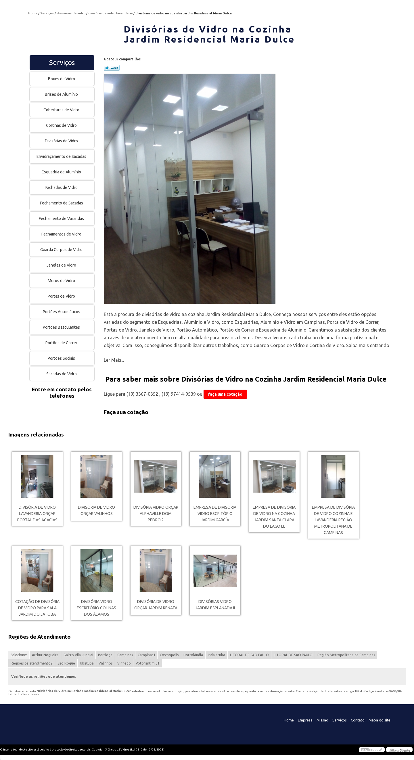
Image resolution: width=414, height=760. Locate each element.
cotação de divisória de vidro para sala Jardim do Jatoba (37, 608)
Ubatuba (87, 663)
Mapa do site (379, 720)
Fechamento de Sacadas (62, 203)
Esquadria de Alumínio (62, 172)
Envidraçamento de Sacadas (62, 156)
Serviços (62, 62)
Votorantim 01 (148, 663)
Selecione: (19, 655)
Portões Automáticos (62, 311)
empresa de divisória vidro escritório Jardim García (214, 513)
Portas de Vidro (62, 296)
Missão (322, 720)
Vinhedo (124, 663)
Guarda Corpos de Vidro (61, 249)
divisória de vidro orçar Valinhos (96, 510)
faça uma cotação (225, 394)
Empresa (305, 720)
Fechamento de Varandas (62, 218)
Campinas (125, 655)
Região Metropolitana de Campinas (346, 655)
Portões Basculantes (62, 327)
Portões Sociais (62, 358)
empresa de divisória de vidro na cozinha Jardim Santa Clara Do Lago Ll (274, 517)
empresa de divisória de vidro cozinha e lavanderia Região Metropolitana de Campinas (333, 520)
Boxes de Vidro (62, 78)
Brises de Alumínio (62, 94)
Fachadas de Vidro (61, 187)
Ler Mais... (114, 360)
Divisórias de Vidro (62, 141)
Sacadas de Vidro (62, 374)
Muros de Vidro (62, 280)
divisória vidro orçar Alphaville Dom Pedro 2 (155, 513)
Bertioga (105, 655)
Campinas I (146, 655)
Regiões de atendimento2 (32, 663)
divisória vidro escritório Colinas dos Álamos (96, 608)
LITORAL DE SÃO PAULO (249, 655)
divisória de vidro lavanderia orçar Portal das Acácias (37, 513)
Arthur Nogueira (45, 655)
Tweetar (112, 68)
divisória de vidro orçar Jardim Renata (155, 604)
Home (289, 720)
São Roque (66, 663)
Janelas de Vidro (62, 265)
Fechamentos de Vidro (61, 234)
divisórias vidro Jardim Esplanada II (215, 604)
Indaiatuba (216, 655)
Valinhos (105, 663)
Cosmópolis (169, 655)
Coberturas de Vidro (61, 110)
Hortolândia (193, 655)
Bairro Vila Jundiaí (78, 655)
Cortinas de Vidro (62, 125)
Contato (358, 720)
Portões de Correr (61, 342)
